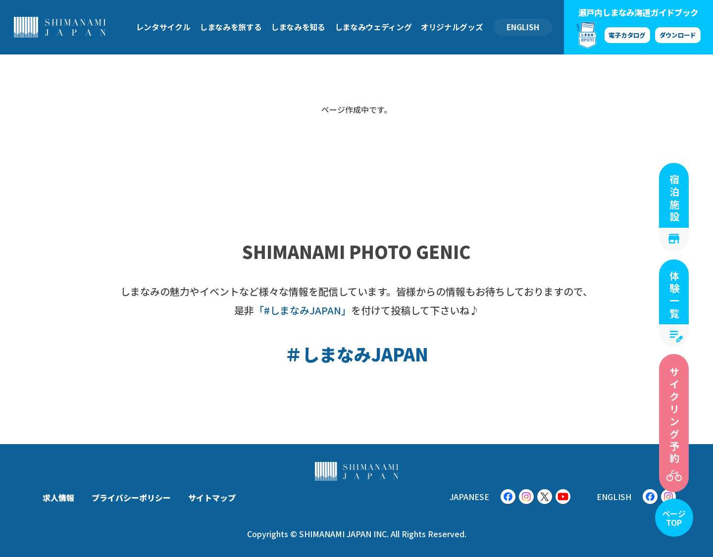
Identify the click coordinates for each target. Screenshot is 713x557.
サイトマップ (212, 498)
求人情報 (58, 498)
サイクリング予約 (674, 415)
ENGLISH (523, 27)
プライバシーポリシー (131, 498)
